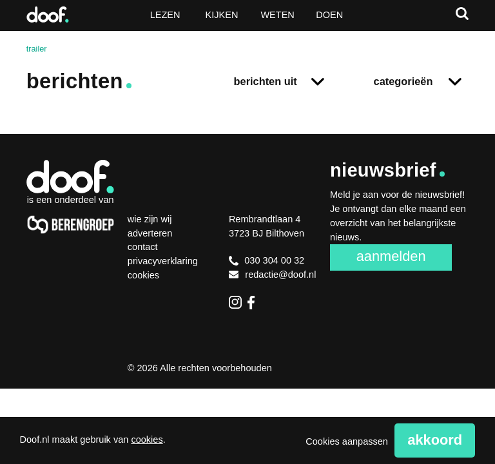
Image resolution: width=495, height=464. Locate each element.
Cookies (143, 275)
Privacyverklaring (163, 261)
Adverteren (150, 233)
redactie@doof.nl (272, 274)
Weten (277, 15)
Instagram (235, 302)
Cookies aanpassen (347, 441)
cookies (146, 439)
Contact (143, 247)
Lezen (165, 15)
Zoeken (462, 13)
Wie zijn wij (150, 219)
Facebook (254, 302)
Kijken (222, 15)
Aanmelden (391, 256)
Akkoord (434, 440)
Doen (329, 15)
